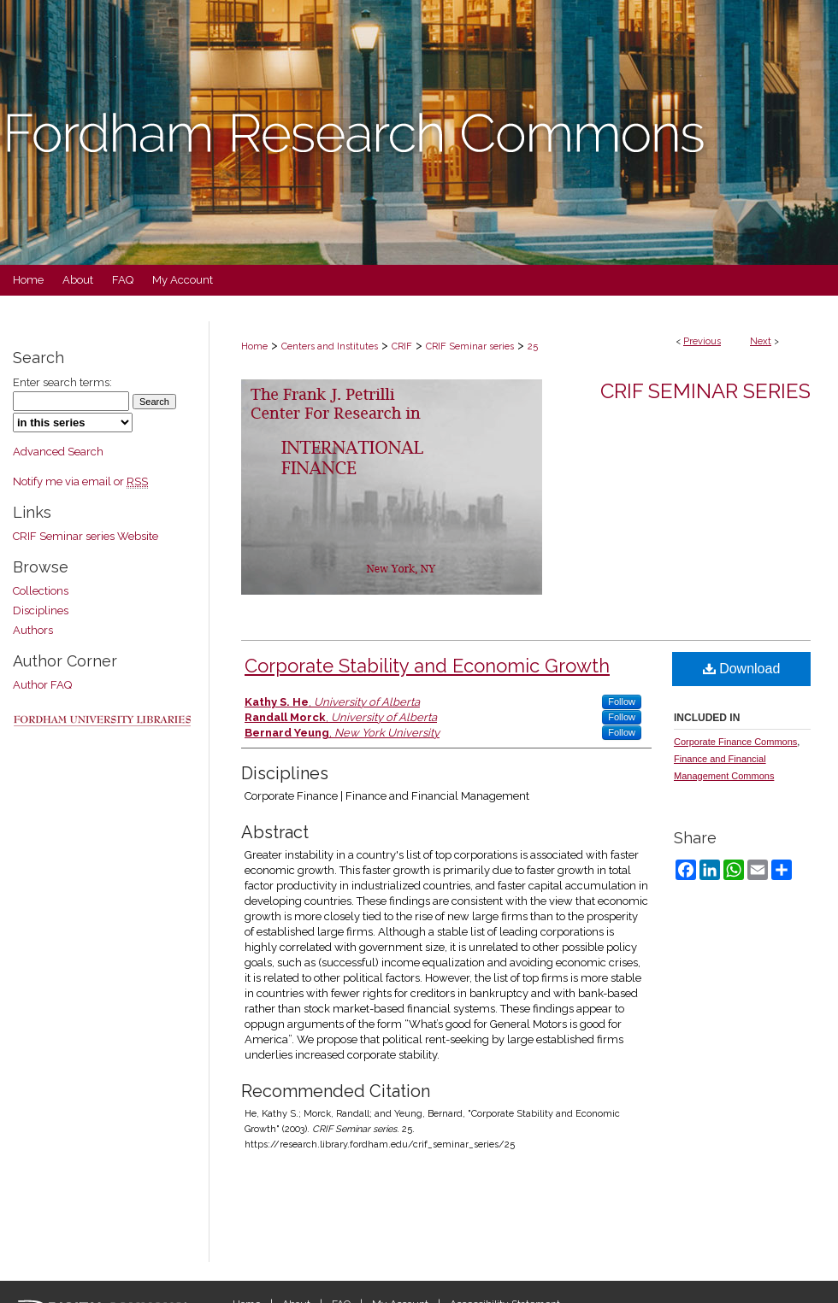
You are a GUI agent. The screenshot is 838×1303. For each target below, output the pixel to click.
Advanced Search (58, 451)
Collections (40, 590)
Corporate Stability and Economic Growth (427, 665)
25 (533, 346)
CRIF (402, 346)
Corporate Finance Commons (735, 742)
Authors (33, 630)
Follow (621, 701)
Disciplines (40, 610)
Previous (702, 341)
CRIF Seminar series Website (85, 536)
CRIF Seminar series (470, 346)
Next (760, 341)
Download (742, 668)
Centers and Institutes (329, 346)
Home (254, 346)
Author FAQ (42, 684)
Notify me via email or (80, 481)
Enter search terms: (62, 382)
